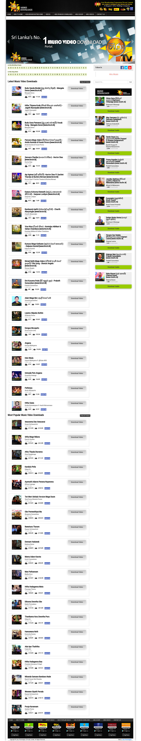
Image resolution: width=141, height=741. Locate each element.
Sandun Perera (29, 709)
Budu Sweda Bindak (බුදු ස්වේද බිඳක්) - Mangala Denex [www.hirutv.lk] (44, 89)
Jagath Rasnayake (30, 110)
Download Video (77, 88)
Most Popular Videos (64, 720)
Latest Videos (50, 720)
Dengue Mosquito (32, 328)
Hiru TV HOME (18, 14)
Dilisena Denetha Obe (33, 601)
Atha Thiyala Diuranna (34, 452)
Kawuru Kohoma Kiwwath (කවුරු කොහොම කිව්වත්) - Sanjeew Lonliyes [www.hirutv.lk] (43, 193)
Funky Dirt (28, 649)
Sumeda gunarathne (31, 300)
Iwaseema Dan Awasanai (35, 421)
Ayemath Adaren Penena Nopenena (39, 481)
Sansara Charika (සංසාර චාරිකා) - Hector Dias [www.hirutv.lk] (44, 158)
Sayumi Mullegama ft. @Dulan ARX (36, 360)
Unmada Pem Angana (33, 373)
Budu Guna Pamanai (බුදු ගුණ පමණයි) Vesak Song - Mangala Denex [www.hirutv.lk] (43, 123)
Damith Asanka (29, 439)
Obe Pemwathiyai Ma (33, 511)
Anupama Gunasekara (32, 514)
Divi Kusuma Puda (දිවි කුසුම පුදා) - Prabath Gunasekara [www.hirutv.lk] (42, 281)
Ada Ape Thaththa (32, 646)
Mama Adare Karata (33, 556)
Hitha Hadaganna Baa (33, 661)
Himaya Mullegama (31, 345)
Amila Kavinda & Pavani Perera (34, 145)
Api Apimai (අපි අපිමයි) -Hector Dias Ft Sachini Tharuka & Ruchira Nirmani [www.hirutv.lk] (44, 175)
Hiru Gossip (79, 14)
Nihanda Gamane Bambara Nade (38, 676)
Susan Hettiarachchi (31, 424)
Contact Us (101, 14)
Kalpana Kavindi (30, 249)
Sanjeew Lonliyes (30, 197)
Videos (48, 14)
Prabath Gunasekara (31, 285)
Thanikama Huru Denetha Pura (37, 616)
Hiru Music (113, 74)
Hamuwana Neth (31, 631)
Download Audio (113, 111)
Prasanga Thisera (30, 589)
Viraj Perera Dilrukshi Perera (33, 499)
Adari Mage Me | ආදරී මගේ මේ (38, 298)
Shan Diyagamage (30, 454)
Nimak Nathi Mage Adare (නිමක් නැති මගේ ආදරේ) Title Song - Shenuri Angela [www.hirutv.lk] (43, 263)
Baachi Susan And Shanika (33, 679)
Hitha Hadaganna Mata (34, 586)
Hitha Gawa (29, 403)
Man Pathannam (31, 571)
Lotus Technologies (127, 739)
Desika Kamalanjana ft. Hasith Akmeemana (38, 405)
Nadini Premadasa (30, 604)
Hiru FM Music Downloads (63, 14)
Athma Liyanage (30, 484)
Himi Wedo (29, 358)
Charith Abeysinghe (31, 214)
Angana (28, 343)
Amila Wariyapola (30, 390)
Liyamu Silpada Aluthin (34, 313)
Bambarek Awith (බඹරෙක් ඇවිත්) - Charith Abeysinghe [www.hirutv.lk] (42, 210)
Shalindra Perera (30, 315)
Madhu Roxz (29, 574)
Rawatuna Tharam (32, 526)
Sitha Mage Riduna (32, 437)
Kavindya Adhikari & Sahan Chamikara (37, 231)
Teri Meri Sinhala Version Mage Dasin (40, 496)
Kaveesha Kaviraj (30, 634)
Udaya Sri (28, 469)
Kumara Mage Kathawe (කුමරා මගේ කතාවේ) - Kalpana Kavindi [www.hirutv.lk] (44, 245)
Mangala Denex (29, 93)
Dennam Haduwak (32, 542)
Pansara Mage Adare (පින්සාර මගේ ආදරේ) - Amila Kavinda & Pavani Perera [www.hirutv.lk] (43, 141)
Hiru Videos (90, 14)
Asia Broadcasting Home (34, 14)
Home (9, 14)
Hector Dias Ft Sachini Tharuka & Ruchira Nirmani (40, 179)
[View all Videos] (85, 82)
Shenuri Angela (29, 268)
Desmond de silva (30, 331)
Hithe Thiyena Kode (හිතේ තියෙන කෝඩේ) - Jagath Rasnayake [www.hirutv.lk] (44, 106)
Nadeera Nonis (29, 544)
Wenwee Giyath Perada (34, 691)
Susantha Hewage (30, 375)
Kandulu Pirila (30, 467)
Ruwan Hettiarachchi (31, 529)
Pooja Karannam (31, 706)
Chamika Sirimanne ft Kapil (33, 664)
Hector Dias (28, 162)
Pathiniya (28, 388)
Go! (130, 82)
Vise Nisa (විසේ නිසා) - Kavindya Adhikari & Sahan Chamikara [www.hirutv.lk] (43, 227)
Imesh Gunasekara (31, 559)
